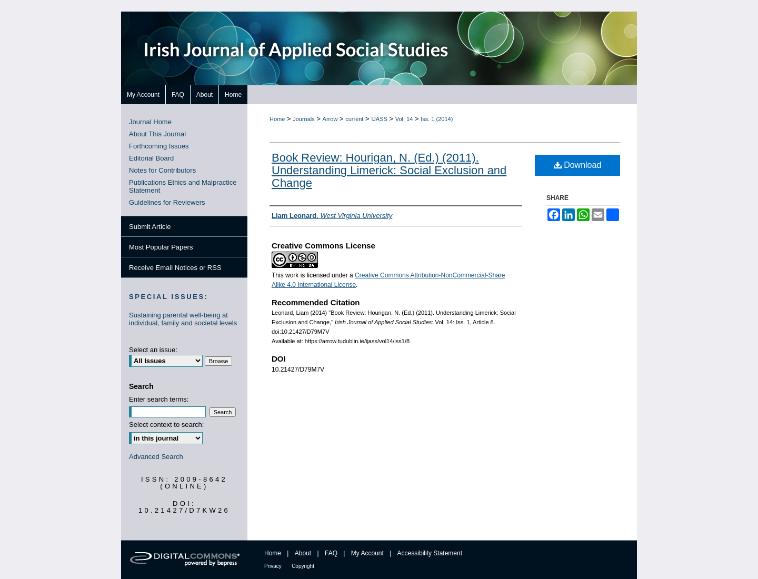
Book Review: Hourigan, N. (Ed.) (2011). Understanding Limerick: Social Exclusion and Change (389, 170)
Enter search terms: (158, 399)
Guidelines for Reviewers (167, 202)
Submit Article (150, 227)
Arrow (330, 119)
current (354, 119)
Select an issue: (153, 350)
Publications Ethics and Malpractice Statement (183, 186)
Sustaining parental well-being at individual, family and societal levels (183, 319)
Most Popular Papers (161, 247)
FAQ (331, 553)
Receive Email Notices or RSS (175, 268)
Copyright (303, 566)
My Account (367, 553)
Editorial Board (151, 158)
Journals (304, 119)
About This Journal (157, 134)
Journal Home (150, 122)
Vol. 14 (404, 119)
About (303, 553)
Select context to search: (166, 424)
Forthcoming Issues (158, 146)
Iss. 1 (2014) (437, 119)
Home (277, 119)
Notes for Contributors (162, 170)
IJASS (379, 119)
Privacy (273, 566)
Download (578, 165)
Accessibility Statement (429, 553)
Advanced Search (156, 457)
